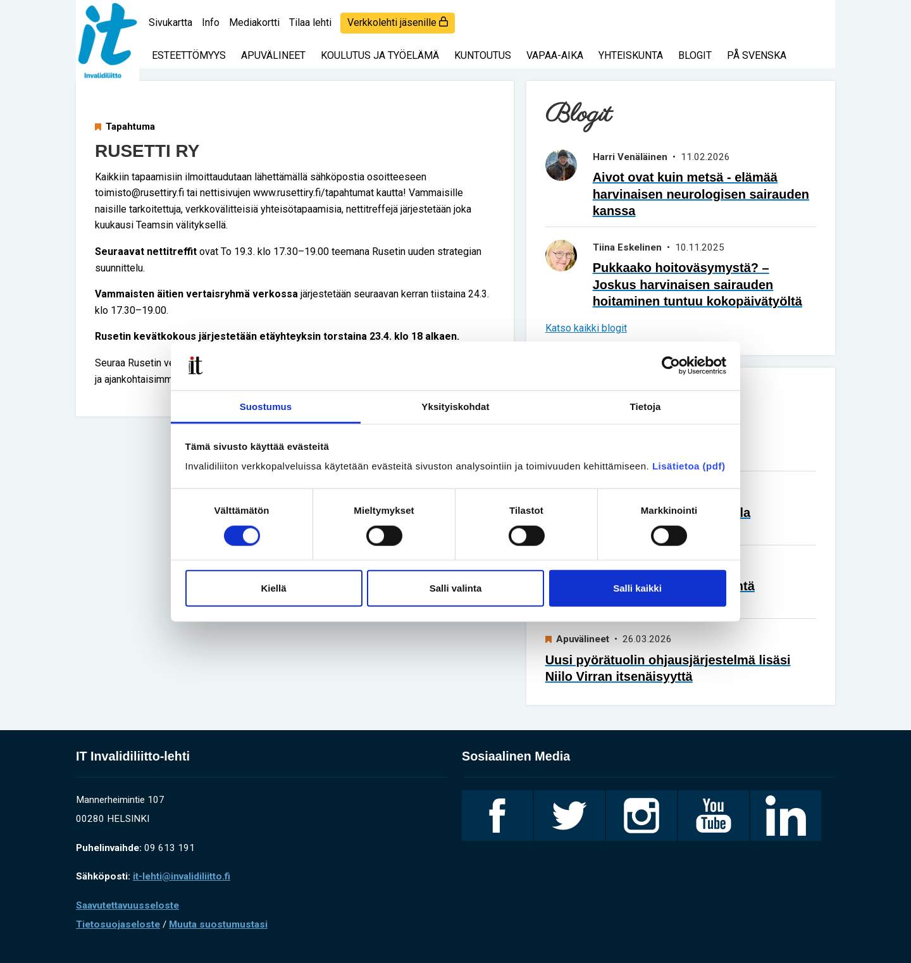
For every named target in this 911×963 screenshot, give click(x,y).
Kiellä (273, 588)
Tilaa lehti (310, 22)
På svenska (756, 55)
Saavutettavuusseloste (127, 905)
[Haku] (816, 16)
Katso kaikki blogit (586, 328)
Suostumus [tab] (266, 406)
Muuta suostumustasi (218, 924)
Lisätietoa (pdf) (689, 466)
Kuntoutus (482, 55)
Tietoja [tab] (645, 406)
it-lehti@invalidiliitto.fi (181, 876)
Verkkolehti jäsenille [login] (397, 22)
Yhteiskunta (630, 55)
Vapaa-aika (554, 55)
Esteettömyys (189, 55)
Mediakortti (254, 22)
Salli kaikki (637, 588)
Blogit (695, 55)
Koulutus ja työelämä (380, 55)
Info (211, 22)
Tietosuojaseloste (118, 924)
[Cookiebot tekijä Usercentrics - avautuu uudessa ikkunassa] (671, 365)
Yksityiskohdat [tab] (455, 406)
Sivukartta (170, 22)
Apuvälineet (273, 55)
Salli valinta (456, 588)
